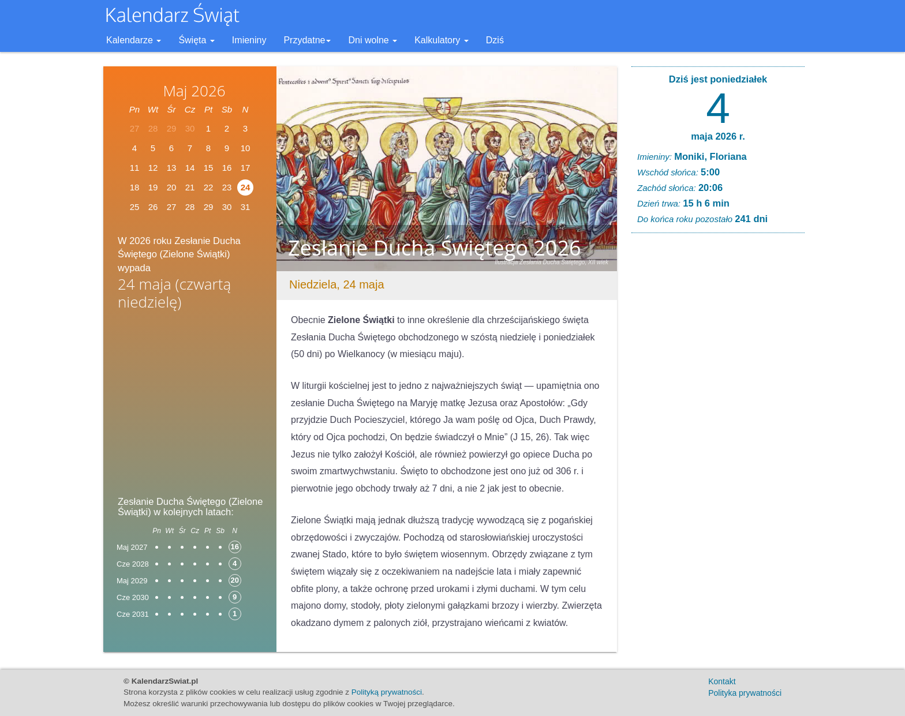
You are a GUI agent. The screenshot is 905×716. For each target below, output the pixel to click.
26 (153, 207)
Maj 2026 (194, 90)
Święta (196, 40)
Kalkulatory (441, 40)
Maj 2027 (132, 547)
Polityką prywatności (386, 692)
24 (245, 187)
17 (245, 168)
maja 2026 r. (718, 136)
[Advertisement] (189, 406)
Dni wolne (372, 40)
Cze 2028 (133, 564)
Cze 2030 (133, 597)
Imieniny (249, 40)
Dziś (495, 40)
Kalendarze (133, 40)
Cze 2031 (133, 614)
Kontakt (721, 681)
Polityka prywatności (744, 693)
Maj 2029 (132, 580)
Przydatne (307, 40)
